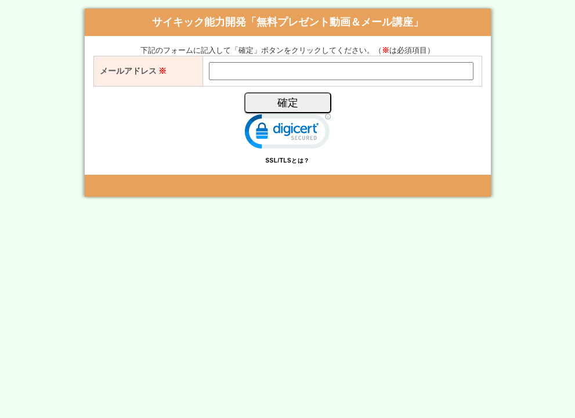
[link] (287, 133)
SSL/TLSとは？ (287, 160)
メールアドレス (133, 70)
